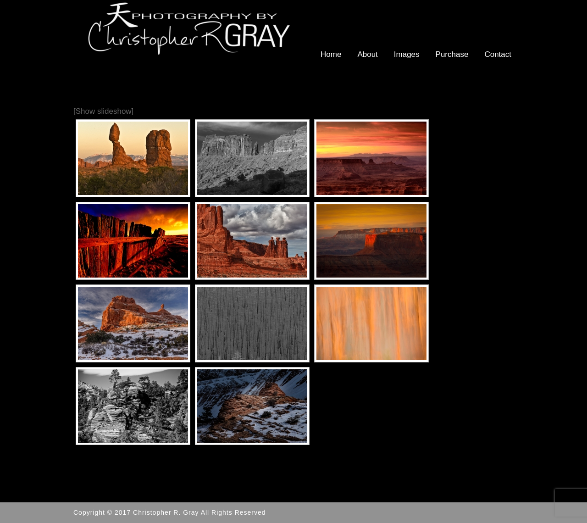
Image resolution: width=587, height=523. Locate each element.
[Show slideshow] (103, 111)
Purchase (452, 54)
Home (331, 54)
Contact (497, 54)
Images (407, 54)
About (367, 54)
